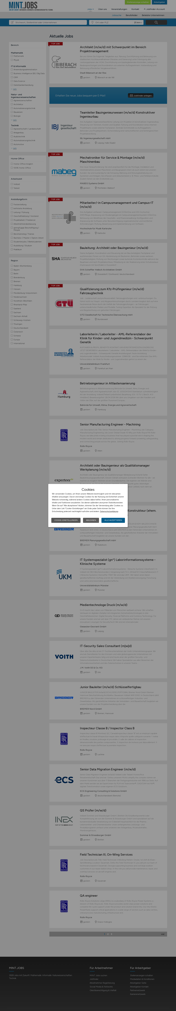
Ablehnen (91, 520)
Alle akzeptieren (113, 520)
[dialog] (88, 505)
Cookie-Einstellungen (65, 520)
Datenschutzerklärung (109, 511)
